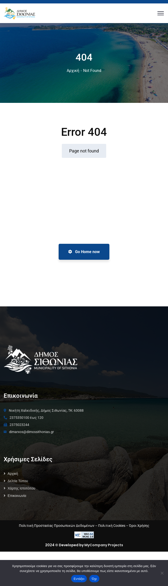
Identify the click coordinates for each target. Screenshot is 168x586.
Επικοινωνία (17, 530)
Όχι (94, 579)
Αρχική (73, 70)
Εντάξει (79, 579)
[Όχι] (161, 573)
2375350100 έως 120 (26, 452)
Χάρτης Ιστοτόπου (21, 522)
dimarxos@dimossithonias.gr (31, 466)
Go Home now (84, 251)
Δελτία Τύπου (18, 515)
